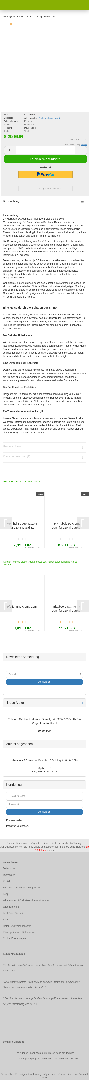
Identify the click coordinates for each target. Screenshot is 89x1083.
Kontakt (7, 881)
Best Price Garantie (13, 913)
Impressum (9, 875)
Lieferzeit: (8, 118)
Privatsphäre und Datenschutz (19, 932)
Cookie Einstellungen (14, 938)
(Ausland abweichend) (49, 118)
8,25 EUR (44, 768)
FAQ (5, 894)
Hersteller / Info (12, 446)
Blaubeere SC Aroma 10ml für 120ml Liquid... (66, 608)
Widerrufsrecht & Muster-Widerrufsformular (26, 900)
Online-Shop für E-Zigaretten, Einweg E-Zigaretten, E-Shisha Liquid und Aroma (43, 1074)
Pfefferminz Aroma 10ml (22, 606)
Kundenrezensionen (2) (16, 456)
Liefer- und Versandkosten (17, 926)
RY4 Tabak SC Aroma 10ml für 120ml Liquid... (66, 525)
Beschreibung (11, 201)
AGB (5, 919)
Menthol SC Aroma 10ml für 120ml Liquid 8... (22, 525)
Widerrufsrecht (11, 906)
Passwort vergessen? (17, 826)
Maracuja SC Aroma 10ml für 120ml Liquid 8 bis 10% (44, 760)
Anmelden (44, 681)
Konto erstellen (14, 820)
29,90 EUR (44, 730)
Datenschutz (10, 868)
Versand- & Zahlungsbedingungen (21, 887)
